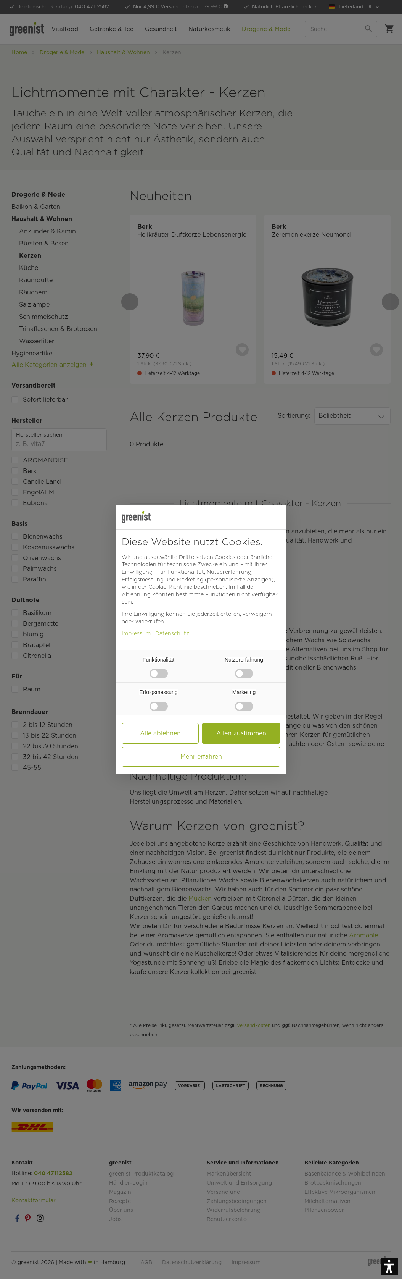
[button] (389, 1266)
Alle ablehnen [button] (160, 733)
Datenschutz (172, 633)
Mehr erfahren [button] (201, 756)
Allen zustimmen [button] (241, 733)
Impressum (136, 633)
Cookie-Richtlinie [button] (170, 587)
